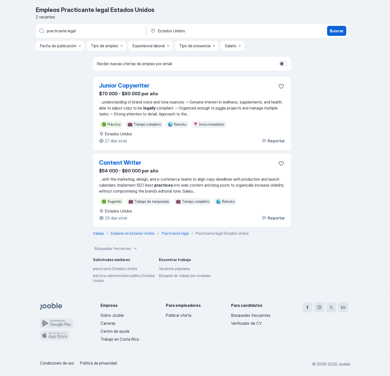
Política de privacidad (98, 363)
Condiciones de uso (57, 363)
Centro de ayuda (114, 331)
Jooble (344, 364)
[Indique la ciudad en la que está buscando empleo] (201, 31)
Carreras (107, 323)
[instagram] (319, 307)
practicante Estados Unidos (115, 269)
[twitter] (331, 307)
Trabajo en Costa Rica (119, 339)
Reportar (273, 140)
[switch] (283, 63)
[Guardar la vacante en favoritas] (281, 86)
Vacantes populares (174, 269)
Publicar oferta (178, 315)
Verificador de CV (246, 323)
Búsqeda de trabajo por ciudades (185, 275)
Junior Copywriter (124, 85)
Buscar (336, 30)
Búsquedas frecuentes (116, 248)
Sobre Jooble (112, 315)
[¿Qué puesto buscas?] (90, 31)
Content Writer (120, 162)
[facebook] (307, 307)
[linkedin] (343, 307)
